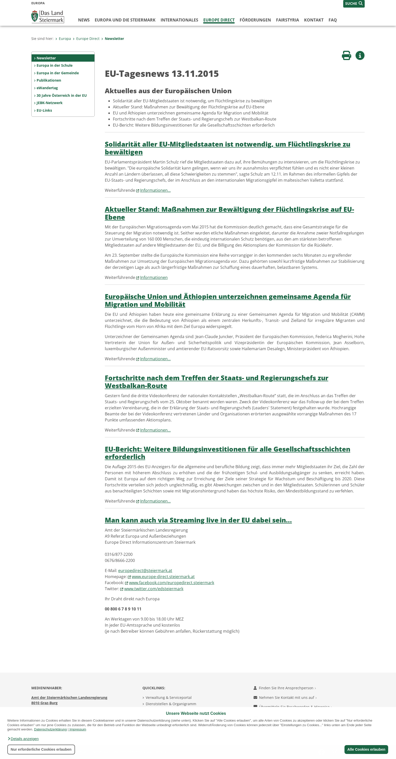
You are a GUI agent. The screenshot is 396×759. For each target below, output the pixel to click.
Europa (63, 38)
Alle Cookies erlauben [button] (366, 749)
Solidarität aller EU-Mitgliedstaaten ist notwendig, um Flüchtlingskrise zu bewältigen (227, 148)
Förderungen (255, 20)
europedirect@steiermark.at (145, 570)
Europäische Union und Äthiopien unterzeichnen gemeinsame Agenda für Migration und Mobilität (228, 300)
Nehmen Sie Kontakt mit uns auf (285, 697)
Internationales (179, 20)
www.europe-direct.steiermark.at (163, 576)
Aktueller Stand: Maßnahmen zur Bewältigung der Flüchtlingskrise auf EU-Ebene (229, 213)
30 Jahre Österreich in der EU (62, 95)
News (84, 20)
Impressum (77, 729)
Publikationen (49, 80)
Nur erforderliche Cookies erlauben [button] (41, 749)
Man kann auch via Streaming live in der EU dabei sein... (198, 520)
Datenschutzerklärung (50, 729)
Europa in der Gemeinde (58, 72)
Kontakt (314, 20)
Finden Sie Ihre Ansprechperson (285, 687)
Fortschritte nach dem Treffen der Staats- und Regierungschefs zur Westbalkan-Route (216, 381)
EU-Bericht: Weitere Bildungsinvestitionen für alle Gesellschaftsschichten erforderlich (227, 453)
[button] (23, 739)
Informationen (154, 277)
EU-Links (44, 110)
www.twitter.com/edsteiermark (153, 588)
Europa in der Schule (54, 65)
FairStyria (287, 20)
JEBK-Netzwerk (50, 102)
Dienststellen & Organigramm (171, 703)
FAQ (333, 20)
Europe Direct (219, 20)
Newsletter (112, 38)
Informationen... (155, 190)
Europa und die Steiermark (125, 20)
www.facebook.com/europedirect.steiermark (171, 582)
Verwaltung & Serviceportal (169, 697)
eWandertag (47, 87)
